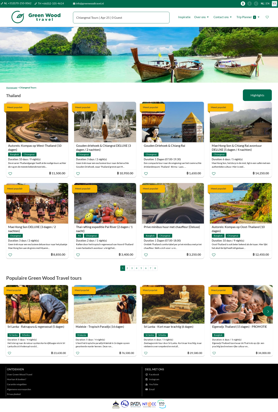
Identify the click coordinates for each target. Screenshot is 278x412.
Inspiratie (184, 17)
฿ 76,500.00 (127, 352)
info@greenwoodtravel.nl (90, 3)
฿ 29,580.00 (195, 352)
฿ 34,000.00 (264, 352)
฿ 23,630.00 (59, 352)
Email (152, 389)
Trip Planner (248, 17)
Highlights (257, 95)
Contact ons (223, 17)
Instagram (154, 379)
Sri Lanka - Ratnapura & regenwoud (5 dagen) (36, 326)
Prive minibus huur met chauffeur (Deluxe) (172, 227)
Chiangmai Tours (27, 87)
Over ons (202, 17)
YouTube (153, 384)
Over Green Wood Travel (19, 374)
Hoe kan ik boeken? (16, 379)
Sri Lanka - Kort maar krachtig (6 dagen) (169, 326)
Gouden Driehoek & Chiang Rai (164, 145)
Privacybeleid (14, 394)
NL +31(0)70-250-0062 (17, 3)
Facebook (154, 374)
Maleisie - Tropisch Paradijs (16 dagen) (101, 326)
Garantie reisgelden (17, 384)
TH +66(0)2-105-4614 (51, 3)
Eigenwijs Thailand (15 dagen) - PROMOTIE (240, 326)
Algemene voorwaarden (19, 389)
